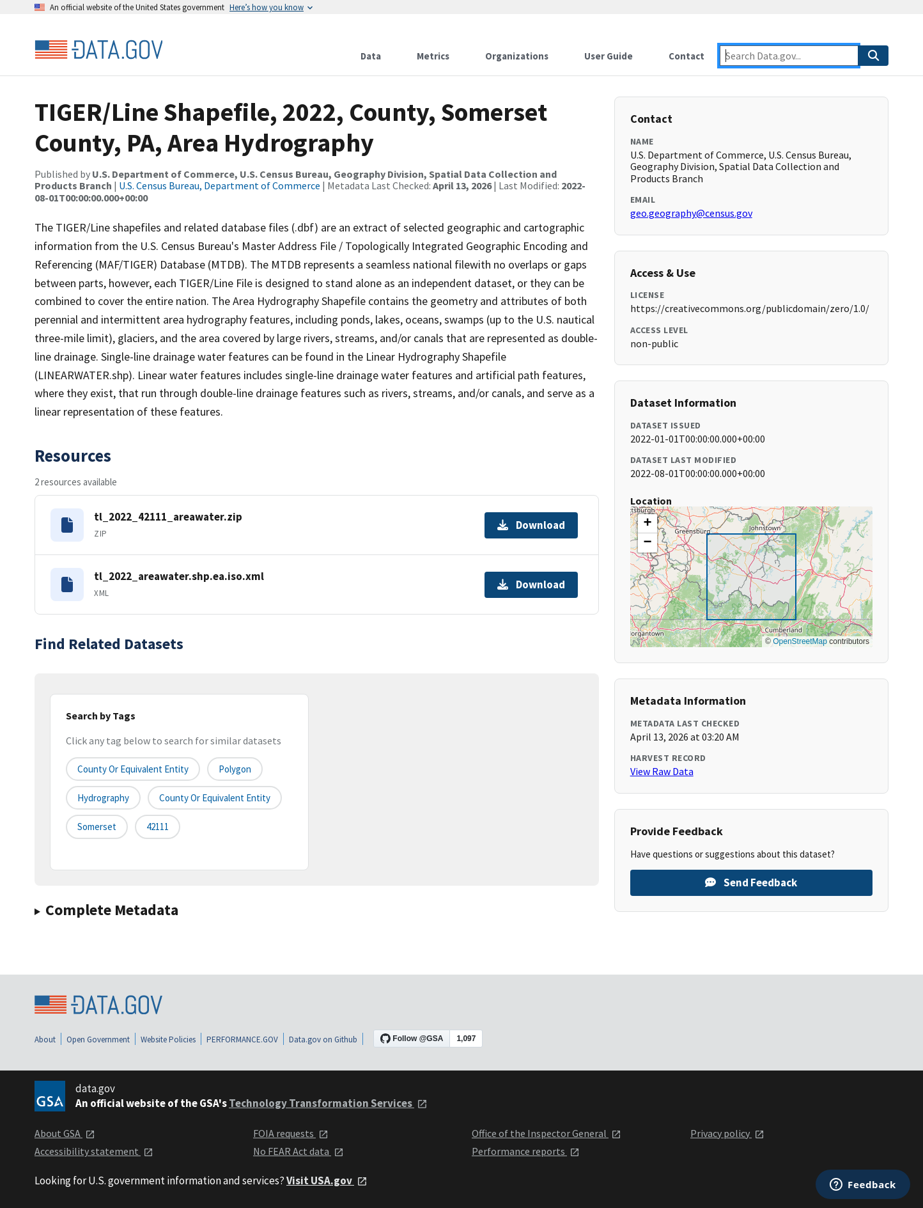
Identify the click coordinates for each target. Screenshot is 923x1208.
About (45, 1039)
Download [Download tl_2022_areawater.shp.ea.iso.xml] (531, 584)
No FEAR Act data (298, 1151)
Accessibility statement (94, 1151)
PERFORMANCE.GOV (242, 1039)
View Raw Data (662, 771)
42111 (157, 826)
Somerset (96, 826)
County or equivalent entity (133, 769)
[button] (647, 523)
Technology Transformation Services (328, 1103)
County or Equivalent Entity (214, 798)
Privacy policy (727, 1133)
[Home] (98, 50)
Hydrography (103, 798)
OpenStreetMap (800, 641)
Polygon (235, 769)
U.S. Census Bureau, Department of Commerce (219, 185)
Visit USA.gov (327, 1180)
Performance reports (526, 1151)
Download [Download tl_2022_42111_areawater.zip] (531, 525)
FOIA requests (291, 1133)
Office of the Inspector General (546, 1133)
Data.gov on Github (323, 1039)
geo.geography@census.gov (691, 213)
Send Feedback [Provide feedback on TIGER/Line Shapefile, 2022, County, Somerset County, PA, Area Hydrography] (751, 882)
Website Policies (168, 1039)
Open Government (98, 1039)
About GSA (65, 1133)
